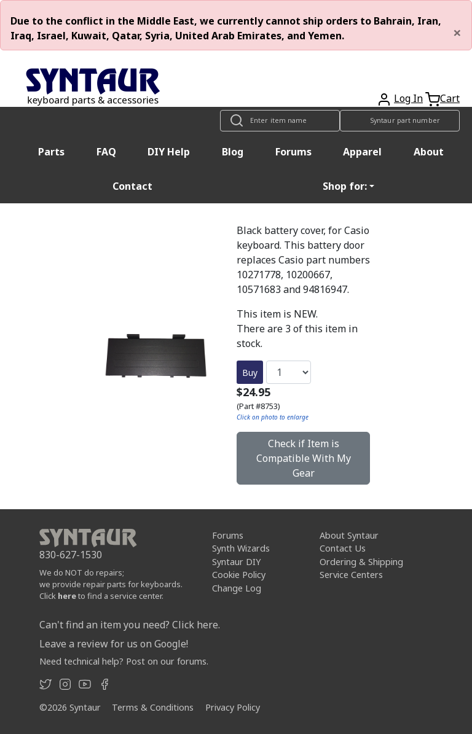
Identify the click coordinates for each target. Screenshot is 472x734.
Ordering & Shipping (361, 562)
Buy (250, 372)
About (429, 151)
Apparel (362, 151)
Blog (232, 151)
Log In (408, 98)
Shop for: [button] (345, 186)
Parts (51, 151)
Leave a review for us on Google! (113, 643)
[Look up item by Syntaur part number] (400, 120)
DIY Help (169, 151)
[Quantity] (288, 372)
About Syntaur (349, 535)
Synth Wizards (241, 548)
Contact (132, 186)
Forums (293, 151)
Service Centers (351, 574)
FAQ (106, 151)
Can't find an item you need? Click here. (129, 624)
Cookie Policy (239, 574)
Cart (450, 98)
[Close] (457, 32)
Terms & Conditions (153, 707)
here (67, 595)
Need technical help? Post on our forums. (123, 661)
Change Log (236, 588)
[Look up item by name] (280, 120)
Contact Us (343, 548)
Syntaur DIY (236, 562)
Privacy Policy (232, 707)
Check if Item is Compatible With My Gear (303, 458)
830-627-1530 (70, 554)
